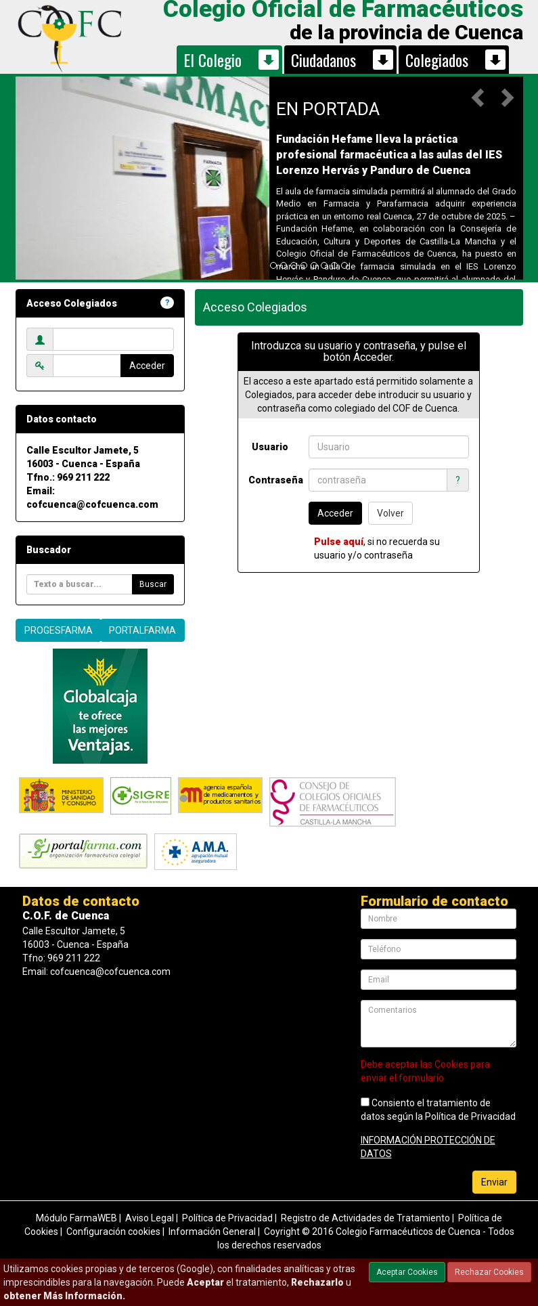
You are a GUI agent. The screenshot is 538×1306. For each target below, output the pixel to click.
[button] (479, 97)
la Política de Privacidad (466, 1116)
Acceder (147, 365)
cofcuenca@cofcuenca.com (92, 504)
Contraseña (273, 480)
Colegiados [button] (436, 59)
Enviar (494, 1182)
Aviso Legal (149, 1218)
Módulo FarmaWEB (76, 1218)
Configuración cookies (113, 1231)
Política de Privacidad (227, 1218)
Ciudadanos (323, 59)
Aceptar (205, 1282)
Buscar (152, 584)
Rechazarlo (317, 1282)
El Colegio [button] (212, 59)
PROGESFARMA (58, 630)
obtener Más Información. (64, 1295)
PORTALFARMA (142, 630)
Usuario (270, 446)
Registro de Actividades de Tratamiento (365, 1218)
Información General (212, 1231)
